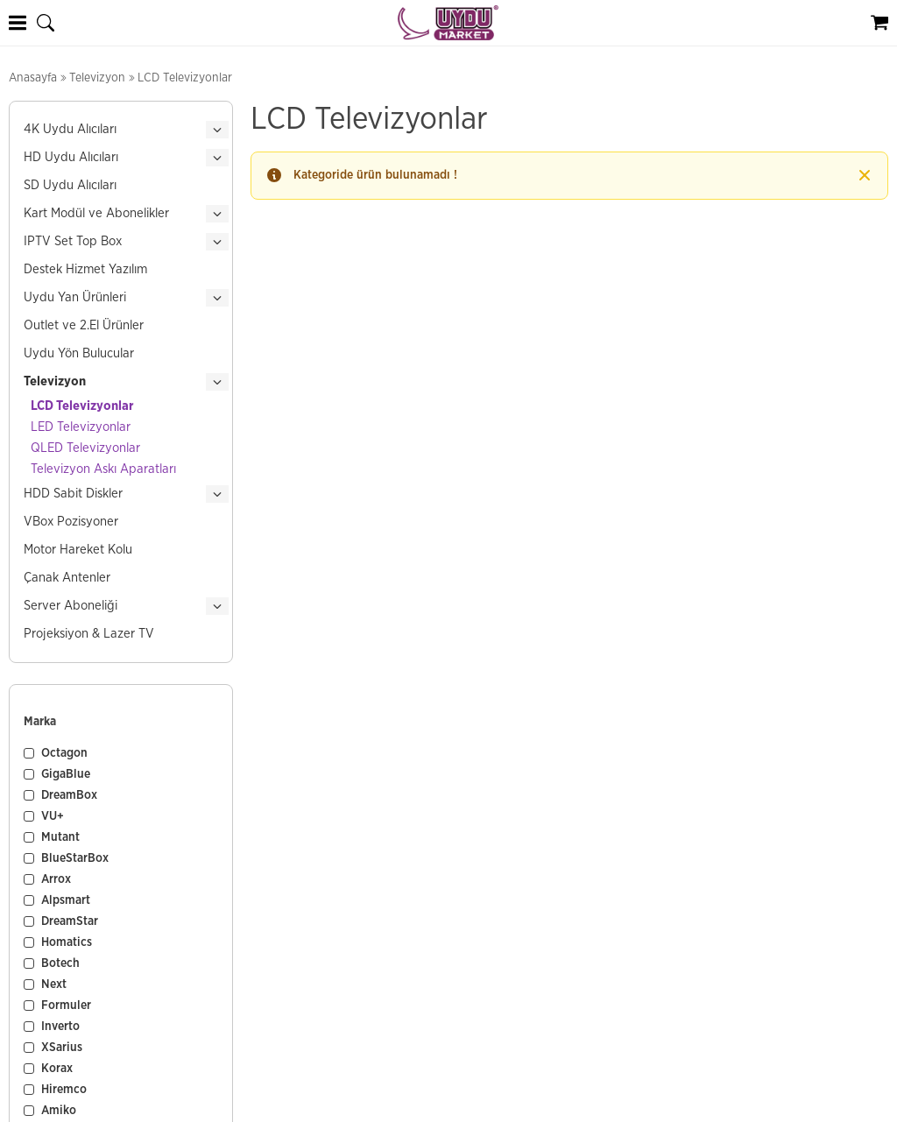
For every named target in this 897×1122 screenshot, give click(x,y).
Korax (57, 1068)
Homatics (66, 942)
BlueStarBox (75, 858)
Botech (60, 963)
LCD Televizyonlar (82, 406)
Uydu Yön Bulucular (79, 353)
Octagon (64, 753)
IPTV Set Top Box (73, 241)
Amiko (58, 1110)
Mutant (60, 837)
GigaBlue (65, 774)
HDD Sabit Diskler (73, 493)
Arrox (56, 879)
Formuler (66, 1005)
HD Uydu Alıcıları (71, 157)
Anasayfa (33, 78)
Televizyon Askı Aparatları (103, 469)
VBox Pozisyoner (71, 521)
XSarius (61, 1047)
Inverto (60, 1026)
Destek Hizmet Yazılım (85, 269)
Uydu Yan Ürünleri (75, 297)
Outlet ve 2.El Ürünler (84, 325)
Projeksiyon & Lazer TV (89, 633)
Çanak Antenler (67, 577)
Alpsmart (65, 900)
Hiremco (64, 1089)
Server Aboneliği (70, 605)
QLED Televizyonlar (85, 448)
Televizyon (97, 78)
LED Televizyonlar (81, 427)
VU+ (52, 816)
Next (54, 984)
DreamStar (69, 921)
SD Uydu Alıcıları (70, 185)
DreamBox (69, 795)
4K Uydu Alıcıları (70, 129)
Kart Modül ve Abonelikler (96, 213)
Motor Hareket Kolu (78, 549)
